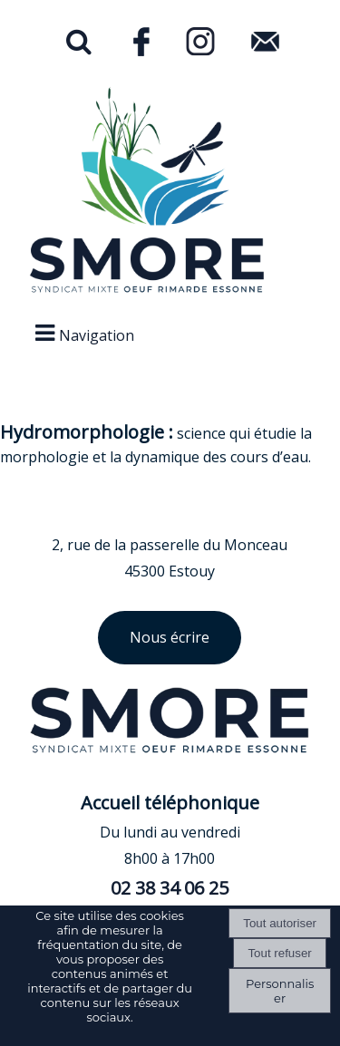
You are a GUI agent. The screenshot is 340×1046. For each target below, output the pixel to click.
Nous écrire (169, 637)
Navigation (96, 335)
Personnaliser (280, 990)
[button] (79, 45)
